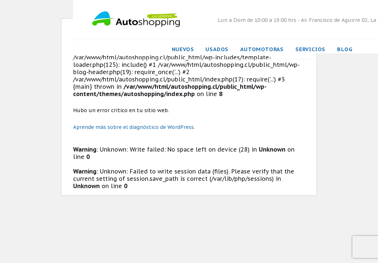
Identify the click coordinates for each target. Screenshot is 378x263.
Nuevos (183, 49)
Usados (216, 49)
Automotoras (262, 49)
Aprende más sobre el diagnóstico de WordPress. (134, 127)
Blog (344, 49)
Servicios (310, 49)
